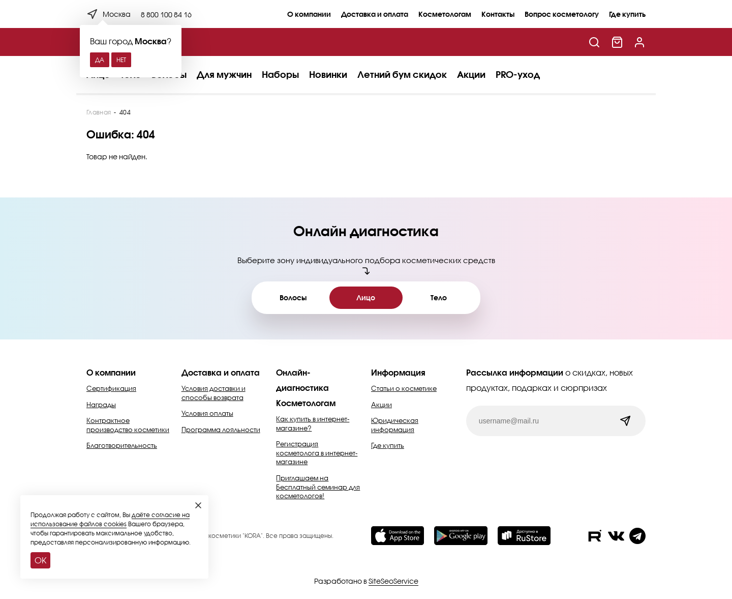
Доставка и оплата (374, 14)
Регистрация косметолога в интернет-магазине (316, 453)
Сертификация (111, 388)
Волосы (293, 297)
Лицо (365, 297)
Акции (471, 74)
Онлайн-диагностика (302, 379)
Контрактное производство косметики (127, 425)
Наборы (280, 74)
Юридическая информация (394, 425)
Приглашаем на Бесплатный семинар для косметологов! (318, 487)
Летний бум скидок (402, 74)
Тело (439, 297)
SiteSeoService (393, 581)
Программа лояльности (220, 429)
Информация (398, 372)
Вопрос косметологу (562, 14)
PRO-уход (518, 74)
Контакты (497, 14)
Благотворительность (121, 445)
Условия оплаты (207, 413)
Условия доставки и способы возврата (213, 393)
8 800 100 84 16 (166, 14)
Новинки (328, 74)
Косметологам (444, 14)
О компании (309, 14)
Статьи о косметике (404, 388)
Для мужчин (224, 74)
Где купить (627, 14)
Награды (101, 405)
